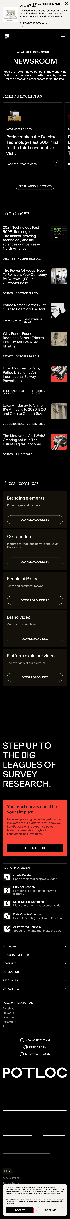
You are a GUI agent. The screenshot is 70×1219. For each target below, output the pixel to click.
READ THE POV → (33, 23)
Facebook (9, 1008)
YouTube (8, 1017)
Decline (50, 1210)
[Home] (7, 36)
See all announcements (35, 190)
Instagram (9, 1021)
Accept (20, 1210)
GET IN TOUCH (35, 852)
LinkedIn (8, 1012)
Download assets (35, 523)
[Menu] (63, 36)
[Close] (66, 3)
